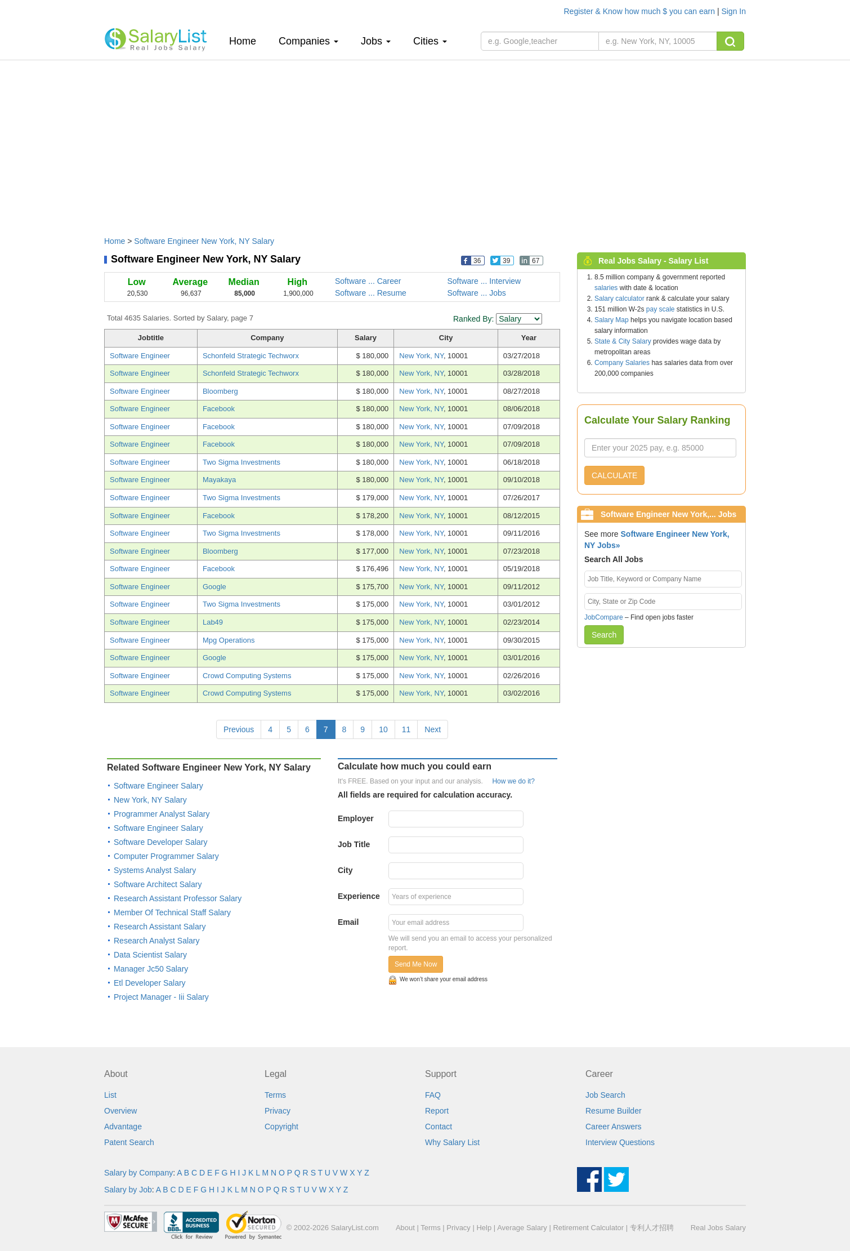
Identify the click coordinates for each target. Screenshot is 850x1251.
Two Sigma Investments (241, 462)
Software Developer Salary (161, 842)
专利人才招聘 (652, 1227)
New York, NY (421, 355)
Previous (238, 729)
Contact (438, 1126)
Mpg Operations (229, 640)
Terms (275, 1094)
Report (437, 1110)
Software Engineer (140, 355)
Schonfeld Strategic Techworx (251, 355)
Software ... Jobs (477, 292)
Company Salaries (622, 363)
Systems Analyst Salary (155, 870)
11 (406, 729)
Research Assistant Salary (159, 926)
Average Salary (522, 1227)
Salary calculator (619, 298)
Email (348, 922)
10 (383, 729)
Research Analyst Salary (157, 940)
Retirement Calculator (588, 1227)
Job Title (354, 844)
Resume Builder (613, 1110)
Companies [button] (308, 41)
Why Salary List (452, 1142)
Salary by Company (138, 1172)
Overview (120, 1110)
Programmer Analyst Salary (161, 813)
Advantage (123, 1126)
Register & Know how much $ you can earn (640, 11)
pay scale (660, 309)
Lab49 (213, 622)
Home (247, 41)
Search (604, 634)
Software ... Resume (370, 292)
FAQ (433, 1094)
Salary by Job (128, 1189)
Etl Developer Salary (150, 982)
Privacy (277, 1110)
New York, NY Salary (150, 799)
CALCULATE (614, 475)
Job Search (605, 1094)
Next (432, 729)
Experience (359, 896)
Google (214, 586)
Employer (356, 818)
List (110, 1094)
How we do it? (513, 781)
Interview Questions (620, 1142)
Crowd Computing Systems (247, 675)
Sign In (733, 11)
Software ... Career (368, 281)
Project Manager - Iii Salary (161, 996)
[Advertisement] (425, 142)
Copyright (281, 1126)
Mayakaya (219, 479)
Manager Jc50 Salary (151, 968)
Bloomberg (220, 391)
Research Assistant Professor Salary (177, 898)
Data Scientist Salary (150, 954)
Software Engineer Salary (158, 785)
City (345, 870)
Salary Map (611, 320)
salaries (606, 288)
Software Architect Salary (158, 884)
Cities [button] (430, 41)
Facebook (219, 408)
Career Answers (613, 1126)
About (405, 1227)
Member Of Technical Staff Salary (172, 912)
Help (483, 1227)
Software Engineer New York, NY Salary (204, 241)
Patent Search (129, 1142)
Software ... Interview (484, 281)
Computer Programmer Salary (166, 856)
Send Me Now (416, 964)
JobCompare (603, 617)
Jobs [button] (376, 41)
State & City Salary (622, 341)
